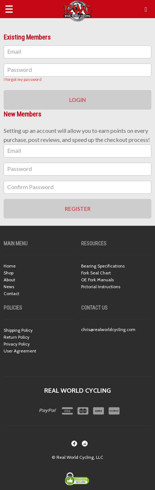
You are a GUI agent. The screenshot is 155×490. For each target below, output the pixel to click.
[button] (146, 9)
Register (78, 208)
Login (77, 100)
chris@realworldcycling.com (108, 329)
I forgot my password (23, 79)
